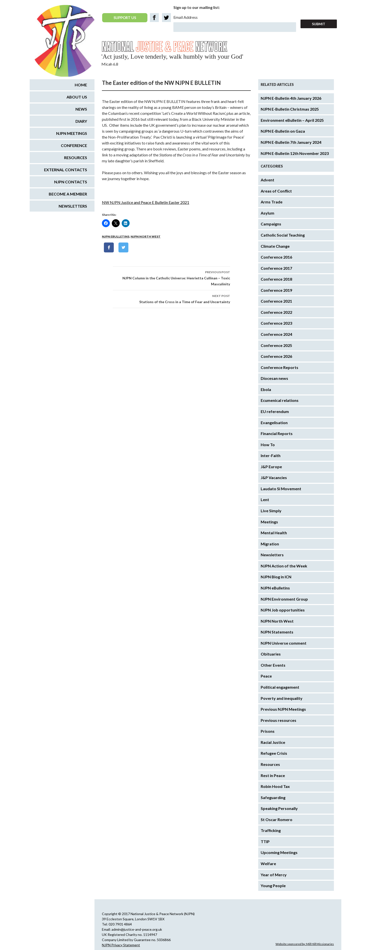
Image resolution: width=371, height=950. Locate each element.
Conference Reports (279, 367)
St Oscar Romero (276, 819)
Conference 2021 (276, 301)
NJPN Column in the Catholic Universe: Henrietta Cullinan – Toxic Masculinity (171, 277)
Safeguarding (273, 797)
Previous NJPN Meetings (283, 709)
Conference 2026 (276, 356)
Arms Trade (271, 201)
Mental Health (274, 532)
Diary (81, 121)
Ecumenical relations (280, 400)
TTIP (265, 841)
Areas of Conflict (276, 191)
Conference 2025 (276, 345)
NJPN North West (146, 236)
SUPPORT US (125, 17)
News (81, 109)
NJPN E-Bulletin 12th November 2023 (295, 153)
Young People (273, 885)
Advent (267, 179)
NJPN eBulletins (115, 236)
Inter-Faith (270, 455)
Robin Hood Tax (275, 786)
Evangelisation (274, 422)
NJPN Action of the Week (284, 565)
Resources (270, 764)
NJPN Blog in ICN (276, 576)
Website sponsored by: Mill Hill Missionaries (305, 944)
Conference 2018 (276, 279)
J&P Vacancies (274, 477)
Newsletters (272, 554)
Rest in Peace (273, 775)
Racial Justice (273, 742)
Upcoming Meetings (279, 852)
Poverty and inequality (281, 698)
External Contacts (65, 169)
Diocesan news (274, 378)
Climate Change (275, 246)
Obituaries (271, 654)
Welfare (268, 863)
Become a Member (68, 194)
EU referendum (275, 411)
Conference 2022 (276, 312)
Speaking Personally (279, 808)
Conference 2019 (276, 290)
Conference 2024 (276, 334)
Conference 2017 (276, 268)
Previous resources (278, 720)
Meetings (269, 521)
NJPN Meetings (71, 133)
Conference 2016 (276, 257)
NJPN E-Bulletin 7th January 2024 (291, 142)
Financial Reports (277, 433)
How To (268, 444)
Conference (74, 145)
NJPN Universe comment (283, 643)
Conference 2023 (276, 323)
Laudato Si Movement (281, 488)
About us (77, 97)
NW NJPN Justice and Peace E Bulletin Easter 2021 (145, 202)
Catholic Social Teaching (283, 235)
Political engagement (280, 687)
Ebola (266, 389)
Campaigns (271, 223)
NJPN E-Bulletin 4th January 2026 (291, 98)
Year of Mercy (274, 874)
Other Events (273, 665)
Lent (265, 499)
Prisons (268, 731)
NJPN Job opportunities (283, 610)
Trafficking (271, 830)
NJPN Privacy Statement (121, 945)
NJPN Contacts (70, 181)
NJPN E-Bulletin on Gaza (283, 131)
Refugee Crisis (274, 753)
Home (81, 84)
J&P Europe (271, 466)
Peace (266, 676)
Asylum (267, 213)
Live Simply (271, 510)
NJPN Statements (277, 632)
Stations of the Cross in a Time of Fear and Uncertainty (171, 298)
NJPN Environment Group (284, 599)
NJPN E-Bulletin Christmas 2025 (290, 109)
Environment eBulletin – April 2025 (292, 120)
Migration (270, 543)
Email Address (185, 17)
